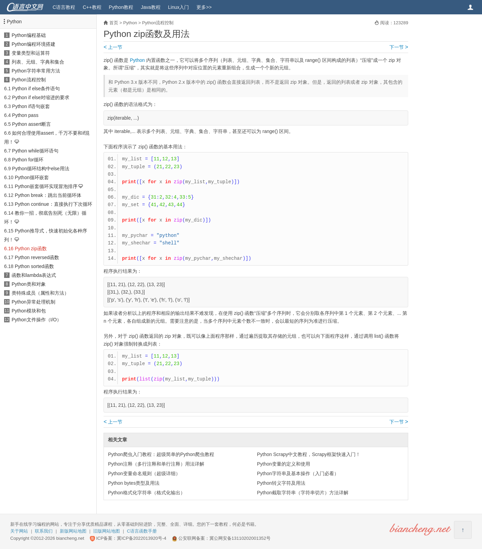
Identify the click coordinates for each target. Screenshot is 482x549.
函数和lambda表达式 (34, 275)
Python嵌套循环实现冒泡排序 (46, 186)
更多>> (203, 7)
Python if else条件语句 (36, 88)
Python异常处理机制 (33, 302)
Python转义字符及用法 (281, 483)
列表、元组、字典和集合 (38, 62)
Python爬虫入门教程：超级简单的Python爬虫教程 (161, 454)
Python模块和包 (29, 310)
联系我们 (44, 531)
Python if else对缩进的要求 (40, 97)
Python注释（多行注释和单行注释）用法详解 (156, 464)
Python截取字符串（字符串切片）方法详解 (302, 492)
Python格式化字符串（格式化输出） (146, 492)
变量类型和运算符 (31, 53)
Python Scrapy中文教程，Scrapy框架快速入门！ (308, 454)
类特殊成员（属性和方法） (40, 293)
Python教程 (121, 7)
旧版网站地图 (106, 531)
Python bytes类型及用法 (134, 483)
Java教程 (151, 7)
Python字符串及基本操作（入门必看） (298, 473)
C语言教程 (64, 7)
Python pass (25, 115)
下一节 (398, 47)
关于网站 (19, 531)
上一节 (113, 47)
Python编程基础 (29, 35)
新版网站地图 (73, 531)
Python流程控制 (29, 79)
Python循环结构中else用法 (40, 168)
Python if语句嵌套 (31, 106)
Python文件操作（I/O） (36, 319)
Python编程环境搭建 (33, 44)
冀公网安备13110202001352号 (240, 538)
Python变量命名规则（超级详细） (144, 473)
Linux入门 (178, 7)
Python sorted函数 (34, 266)
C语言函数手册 (142, 531)
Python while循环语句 (35, 150)
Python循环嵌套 (32, 177)
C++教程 (92, 7)
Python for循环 (27, 159)
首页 (113, 22)
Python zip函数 (30, 248)
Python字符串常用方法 (36, 70)
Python (14, 21)
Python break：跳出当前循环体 (48, 195)
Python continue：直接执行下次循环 (53, 204)
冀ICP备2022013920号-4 (141, 538)
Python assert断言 (31, 124)
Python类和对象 (29, 284)
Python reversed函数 (37, 257)
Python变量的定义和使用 (283, 464)
